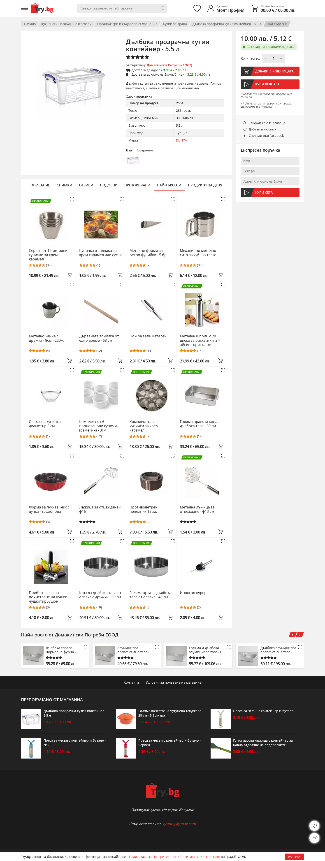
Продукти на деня (205, 185)
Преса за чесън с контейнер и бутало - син (75, 742)
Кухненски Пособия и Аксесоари (66, 24)
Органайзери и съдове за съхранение (127, 24)
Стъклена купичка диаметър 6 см (45, 424)
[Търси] (163, 8)
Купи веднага (267, 84)
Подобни (109, 185)
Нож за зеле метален (148, 336)
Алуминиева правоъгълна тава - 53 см (133, 650)
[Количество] (273, 58)
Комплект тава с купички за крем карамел (144, 426)
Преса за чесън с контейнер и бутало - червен (169, 742)
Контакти (131, 682)
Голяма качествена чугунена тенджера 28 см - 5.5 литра (169, 713)
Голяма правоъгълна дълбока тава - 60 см (198, 424)
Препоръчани (137, 185)
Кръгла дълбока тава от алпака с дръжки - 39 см (100, 595)
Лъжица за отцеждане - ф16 (100, 509)
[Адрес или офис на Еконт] (270, 181)
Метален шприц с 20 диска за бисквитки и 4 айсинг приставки (200, 340)
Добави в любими (262, 129)
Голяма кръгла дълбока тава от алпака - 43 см (150, 595)
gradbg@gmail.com (179, 823)
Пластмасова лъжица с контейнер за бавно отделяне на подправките (263, 742)
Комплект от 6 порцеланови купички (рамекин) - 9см (98, 426)
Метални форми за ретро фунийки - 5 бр (148, 252)
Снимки (64, 185)
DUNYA (181, 140)
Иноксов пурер (193, 593)
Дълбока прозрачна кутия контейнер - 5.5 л (227, 24)
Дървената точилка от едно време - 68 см (99, 338)
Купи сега (264, 192)
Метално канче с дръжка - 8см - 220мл (47, 338)
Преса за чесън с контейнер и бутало (263, 711)
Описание (40, 185)
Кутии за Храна (175, 24)
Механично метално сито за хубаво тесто (198, 252)
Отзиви (86, 185)
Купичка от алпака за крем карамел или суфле (100, 252)
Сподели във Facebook (266, 135)
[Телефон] (270, 171)
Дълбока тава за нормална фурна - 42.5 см (61, 650)
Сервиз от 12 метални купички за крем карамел (48, 254)
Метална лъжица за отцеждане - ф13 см (197, 509)
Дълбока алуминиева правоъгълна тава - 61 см (278, 650)
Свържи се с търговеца (267, 123)
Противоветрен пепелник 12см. (144, 509)
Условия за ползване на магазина (174, 682)
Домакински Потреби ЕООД (169, 65)
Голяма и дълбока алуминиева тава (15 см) (206, 650)
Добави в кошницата (274, 71)
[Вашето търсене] (122, 8)
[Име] (270, 161)
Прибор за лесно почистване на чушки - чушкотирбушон (49, 597)
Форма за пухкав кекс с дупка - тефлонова (49, 509)
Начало (30, 24)
